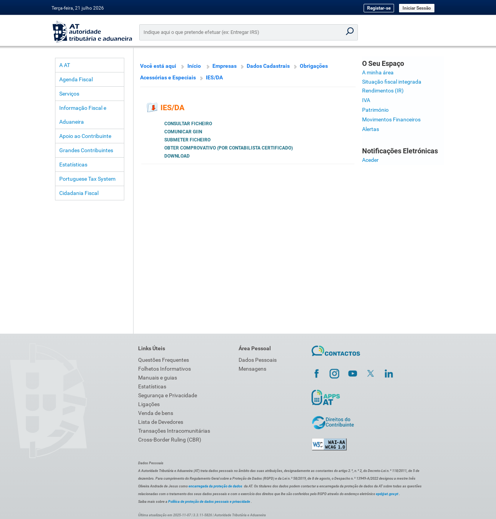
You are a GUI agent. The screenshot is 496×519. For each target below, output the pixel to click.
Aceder (370, 160)
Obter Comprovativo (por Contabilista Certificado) (228, 148)
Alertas (370, 129)
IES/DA (214, 77)
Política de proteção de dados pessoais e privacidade (209, 502)
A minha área (378, 72)
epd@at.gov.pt (387, 494)
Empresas (224, 66)
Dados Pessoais (258, 360)
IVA (366, 100)
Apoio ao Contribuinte (85, 136)
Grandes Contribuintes (86, 150)
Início (194, 66)
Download (177, 156)
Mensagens (252, 369)
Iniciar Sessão (416, 8)
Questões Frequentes (163, 360)
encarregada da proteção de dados (215, 486)
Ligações (149, 404)
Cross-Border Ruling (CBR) (169, 440)
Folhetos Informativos (164, 369)
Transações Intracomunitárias (174, 431)
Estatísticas (73, 164)
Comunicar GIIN (183, 131)
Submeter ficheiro (187, 140)
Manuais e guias (157, 378)
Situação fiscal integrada (391, 82)
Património (375, 110)
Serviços (69, 94)
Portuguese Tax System (87, 179)
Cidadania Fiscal (79, 193)
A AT (64, 65)
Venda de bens (155, 413)
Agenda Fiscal (76, 79)
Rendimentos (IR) (383, 90)
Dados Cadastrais (268, 66)
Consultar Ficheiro (188, 123)
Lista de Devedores (160, 422)
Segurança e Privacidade (167, 395)
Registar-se (379, 8)
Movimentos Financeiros (391, 119)
